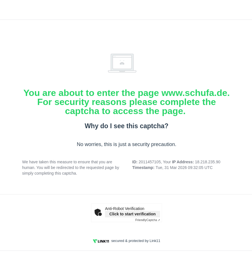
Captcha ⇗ (147, 220)
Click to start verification (132, 214)
